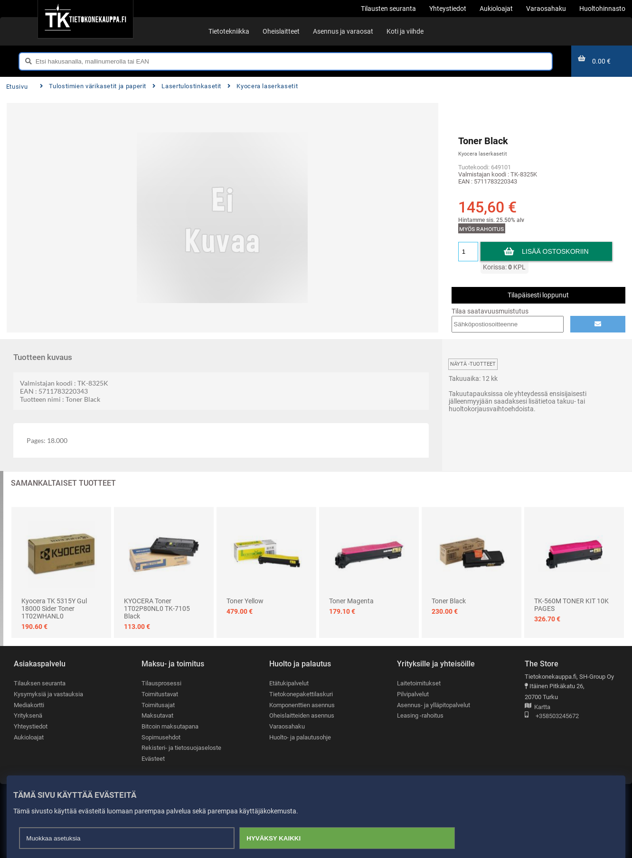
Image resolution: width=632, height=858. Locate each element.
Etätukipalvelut (289, 683)
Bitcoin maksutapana (169, 726)
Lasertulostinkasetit (186, 86)
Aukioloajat (29, 737)
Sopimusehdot (160, 737)
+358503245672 (552, 716)
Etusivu (17, 86)
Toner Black (449, 601)
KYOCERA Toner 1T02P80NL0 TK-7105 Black (157, 608)
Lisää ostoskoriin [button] (555, 251)
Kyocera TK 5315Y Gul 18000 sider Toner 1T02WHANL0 (54, 608)
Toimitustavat (159, 694)
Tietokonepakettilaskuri (301, 694)
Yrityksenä (28, 715)
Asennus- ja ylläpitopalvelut (433, 705)
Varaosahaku (287, 726)
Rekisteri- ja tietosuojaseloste (181, 747)
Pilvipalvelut (413, 694)
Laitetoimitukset (419, 683)
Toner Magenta (351, 601)
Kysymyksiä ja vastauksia (48, 694)
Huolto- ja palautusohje (300, 737)
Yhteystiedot (30, 726)
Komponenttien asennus (302, 705)
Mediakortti (29, 705)
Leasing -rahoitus (420, 715)
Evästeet (153, 758)
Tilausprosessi (161, 683)
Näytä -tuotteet (473, 364)
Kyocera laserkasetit (262, 86)
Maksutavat (157, 715)
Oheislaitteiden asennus (301, 715)
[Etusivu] (85, 19)
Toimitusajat (158, 705)
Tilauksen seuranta (40, 683)
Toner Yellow (245, 601)
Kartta (537, 707)
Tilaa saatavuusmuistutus (490, 311)
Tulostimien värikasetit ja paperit (93, 86)
